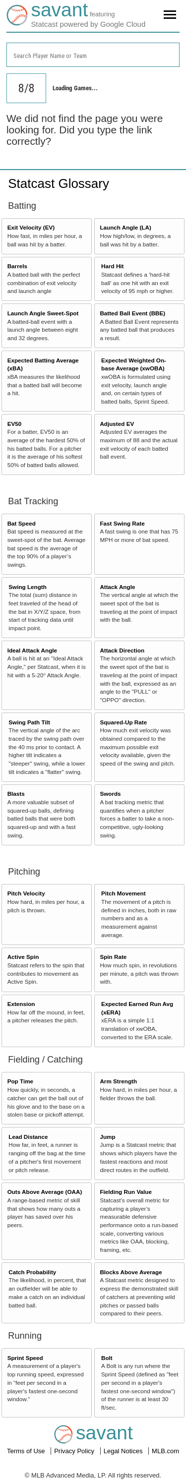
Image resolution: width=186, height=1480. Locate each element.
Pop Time (20, 1081)
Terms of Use (27, 1451)
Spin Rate (113, 956)
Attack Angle (117, 587)
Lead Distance (28, 1136)
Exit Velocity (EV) (31, 227)
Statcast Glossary (58, 183)
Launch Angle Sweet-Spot (43, 313)
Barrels (17, 266)
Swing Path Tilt (29, 722)
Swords (110, 793)
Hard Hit (112, 266)
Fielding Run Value (126, 1191)
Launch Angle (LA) (125, 227)
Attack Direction (122, 650)
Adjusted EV (117, 423)
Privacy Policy (75, 1451)
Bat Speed (21, 523)
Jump (107, 1136)
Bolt (107, 1358)
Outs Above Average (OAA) (44, 1191)
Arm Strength (118, 1081)
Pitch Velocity (26, 893)
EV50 (14, 423)
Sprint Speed (25, 1358)
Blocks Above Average (131, 1272)
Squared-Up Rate (123, 722)
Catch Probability (32, 1272)
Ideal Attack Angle (32, 650)
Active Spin (23, 956)
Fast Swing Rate (122, 523)
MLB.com (165, 1451)
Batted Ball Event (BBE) (132, 313)
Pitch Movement (123, 893)
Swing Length (27, 587)
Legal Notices (124, 1451)
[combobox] (93, 55)
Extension (21, 1004)
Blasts (16, 793)
